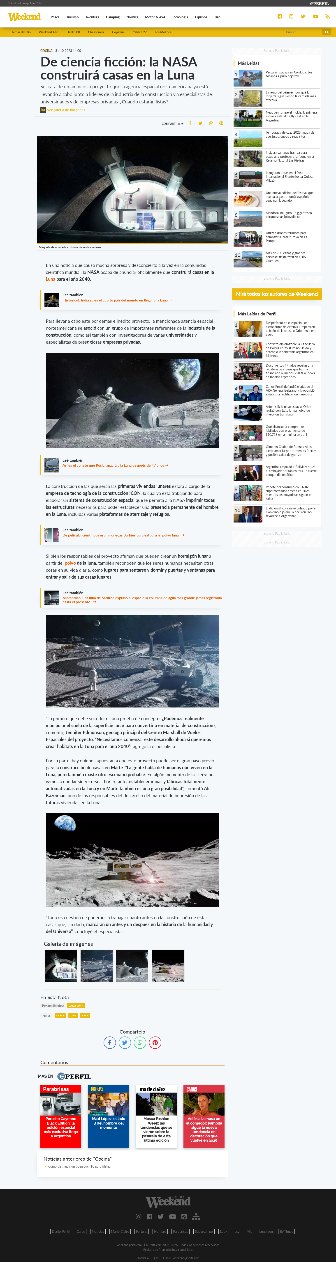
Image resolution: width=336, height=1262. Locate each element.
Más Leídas (248, 63)
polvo (71, 563)
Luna (51, 279)
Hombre (160, 1231)
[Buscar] (302, 32)
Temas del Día (21, 32)
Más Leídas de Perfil (257, 313)
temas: (46, 1015)
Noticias (98, 1231)
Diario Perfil (61, 1231)
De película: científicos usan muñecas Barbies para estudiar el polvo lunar (121, 535)
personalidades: (53, 1006)
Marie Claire (120, 1231)
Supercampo (204, 1231)
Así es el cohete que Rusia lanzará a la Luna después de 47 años (113, 465)
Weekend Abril (49, 32)
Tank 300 (73, 32)
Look (223, 1231)
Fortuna (141, 1231)
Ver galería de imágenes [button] (62, 109)
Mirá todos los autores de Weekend (277, 294)
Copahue (118, 32)
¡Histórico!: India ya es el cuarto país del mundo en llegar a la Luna (115, 300)
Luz (237, 1231)
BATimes (286, 1231)
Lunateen (266, 1231)
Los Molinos (163, 32)
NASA (85, 1015)
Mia (249, 1231)
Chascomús (96, 32)
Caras (81, 1231)
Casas (60, 1015)
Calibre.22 (140, 32)
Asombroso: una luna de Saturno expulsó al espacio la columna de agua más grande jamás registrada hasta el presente (142, 600)
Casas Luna (76, 1005)
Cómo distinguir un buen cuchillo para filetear (80, 1166)
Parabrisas (180, 1231)
